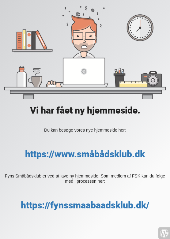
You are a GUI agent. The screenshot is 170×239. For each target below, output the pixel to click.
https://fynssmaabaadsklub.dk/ (85, 205)
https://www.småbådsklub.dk (85, 154)
